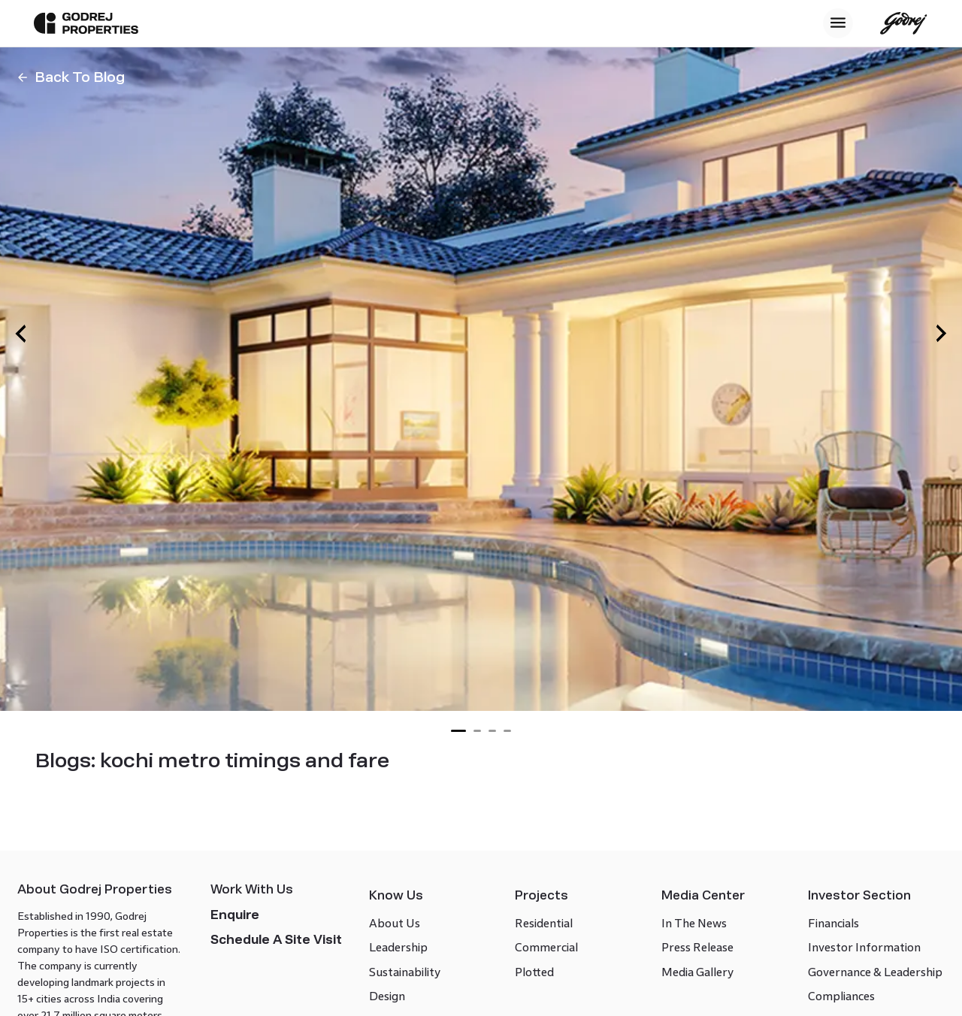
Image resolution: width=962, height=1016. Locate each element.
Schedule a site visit (283, 986)
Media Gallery (691, 1009)
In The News (688, 960)
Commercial (545, 984)
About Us (398, 960)
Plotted (533, 1009)
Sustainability (408, 1009)
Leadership (402, 984)
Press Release (691, 984)
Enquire (241, 961)
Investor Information (853, 984)
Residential (543, 960)
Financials (822, 960)
